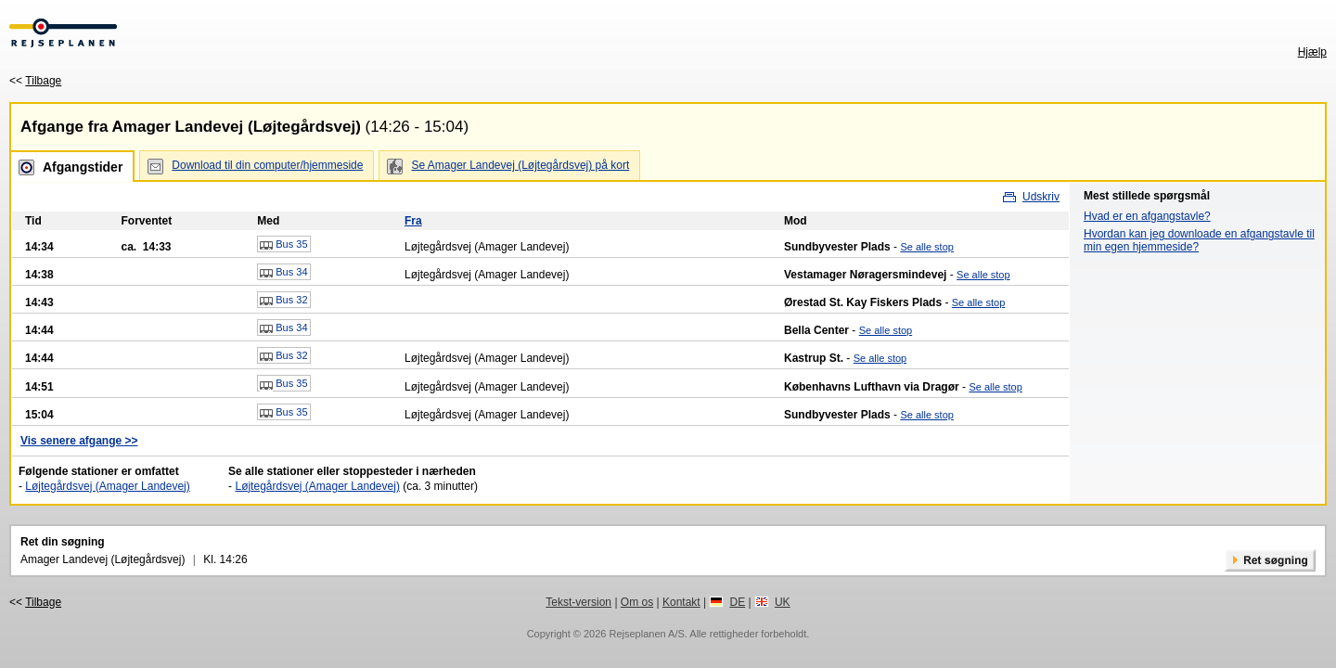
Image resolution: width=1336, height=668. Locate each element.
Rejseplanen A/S (646, 633)
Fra (413, 220)
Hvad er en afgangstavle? (1147, 216)
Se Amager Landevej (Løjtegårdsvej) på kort (520, 165)
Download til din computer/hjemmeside (267, 165)
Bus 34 (283, 272)
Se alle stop (926, 246)
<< (35, 80)
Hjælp (1312, 51)
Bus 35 (283, 244)
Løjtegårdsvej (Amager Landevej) (107, 486)
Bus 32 (283, 300)
